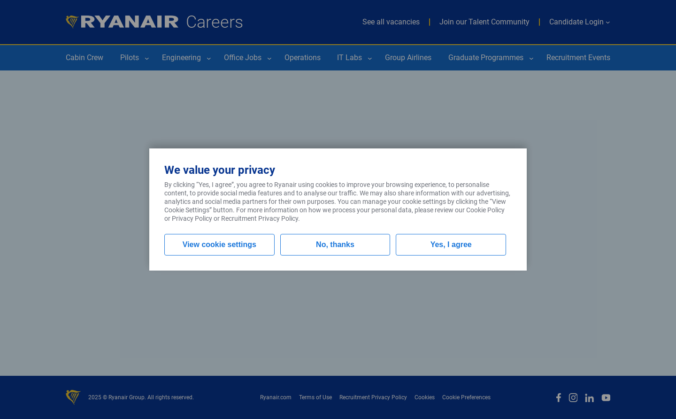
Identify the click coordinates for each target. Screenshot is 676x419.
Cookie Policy (485, 210)
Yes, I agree (451, 244)
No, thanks (335, 244)
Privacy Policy (192, 218)
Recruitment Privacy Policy (259, 218)
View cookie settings (219, 244)
